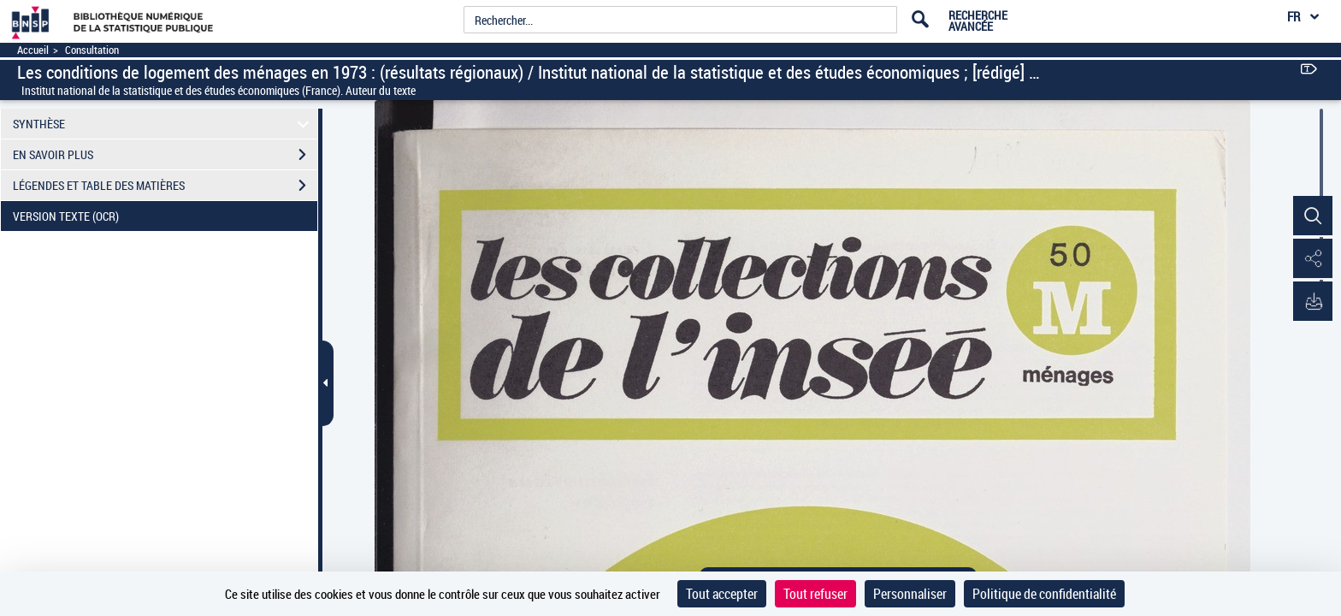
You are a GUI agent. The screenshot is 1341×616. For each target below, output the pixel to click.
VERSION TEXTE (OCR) (165, 216)
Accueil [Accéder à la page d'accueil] (33, 50)
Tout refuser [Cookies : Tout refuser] (815, 593)
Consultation (92, 50)
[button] (1311, 216)
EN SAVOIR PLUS (165, 155)
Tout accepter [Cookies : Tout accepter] (722, 593)
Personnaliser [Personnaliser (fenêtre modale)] (910, 593)
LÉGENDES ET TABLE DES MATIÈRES (165, 186)
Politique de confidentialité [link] (1044, 593)
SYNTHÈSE (164, 124)
